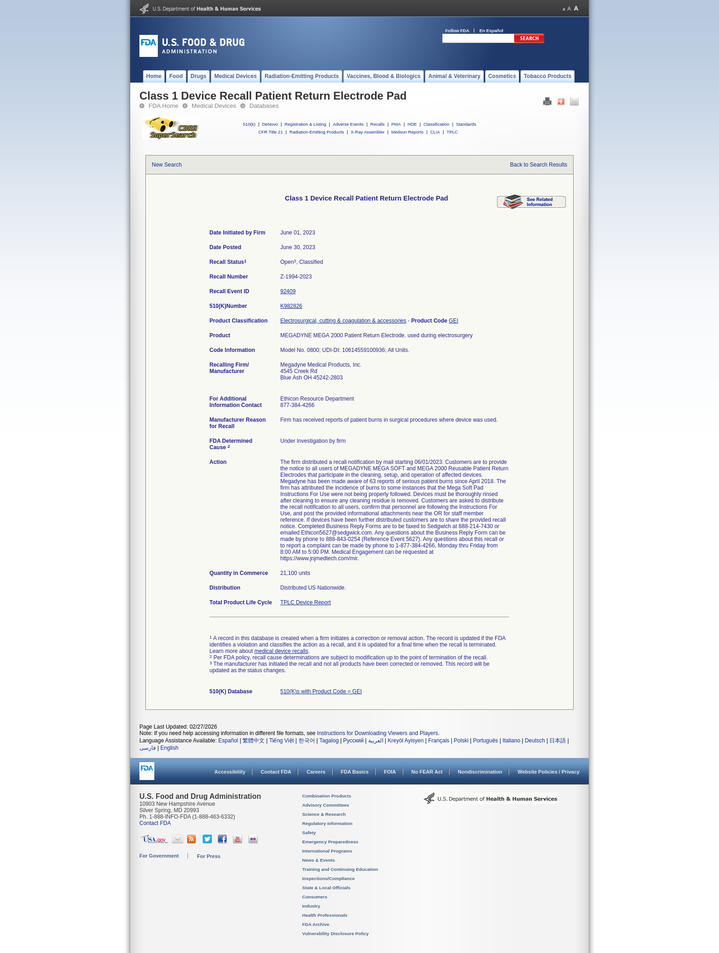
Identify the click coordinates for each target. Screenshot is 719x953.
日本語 (557, 740)
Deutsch (535, 740)
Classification (436, 124)
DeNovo (270, 124)
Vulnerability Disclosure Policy (335, 933)
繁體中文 (254, 740)
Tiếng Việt (281, 740)
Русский (353, 740)
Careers (316, 772)
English (169, 748)
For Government (159, 855)
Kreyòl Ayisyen (405, 740)
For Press (209, 856)
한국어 (307, 740)
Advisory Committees (325, 805)
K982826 (291, 306)
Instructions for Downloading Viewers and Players (377, 733)
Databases (264, 105)
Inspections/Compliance (328, 878)
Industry (311, 905)
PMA (396, 124)
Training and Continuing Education (340, 869)
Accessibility (230, 772)
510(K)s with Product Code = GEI (321, 691)
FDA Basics (355, 772)
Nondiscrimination (480, 772)
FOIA (390, 772)
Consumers (314, 896)
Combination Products (326, 795)
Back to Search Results (538, 165)
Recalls (377, 124)
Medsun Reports (407, 131)
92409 (287, 291)
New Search (167, 165)
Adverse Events (348, 124)
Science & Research (324, 814)
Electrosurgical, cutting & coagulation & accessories (343, 321)
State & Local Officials (326, 887)
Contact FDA (275, 772)
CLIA (435, 131)
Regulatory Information (327, 823)
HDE (412, 124)
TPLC (452, 131)
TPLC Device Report (305, 602)
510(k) (249, 124)
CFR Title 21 (270, 131)
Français (438, 740)
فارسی (147, 748)
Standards (466, 124)
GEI (454, 321)
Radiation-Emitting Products (316, 131)
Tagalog (329, 740)
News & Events (318, 860)
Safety (309, 832)
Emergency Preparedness (330, 841)
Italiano (511, 740)
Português (485, 740)
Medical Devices (214, 105)
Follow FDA (457, 30)
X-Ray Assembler (368, 131)
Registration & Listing (305, 124)
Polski (461, 740)
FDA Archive (315, 924)
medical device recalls (281, 651)
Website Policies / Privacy (549, 772)
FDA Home (163, 105)
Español (228, 740)
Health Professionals (324, 915)
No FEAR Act (426, 772)
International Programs (327, 850)
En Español (491, 30)
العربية (375, 740)
